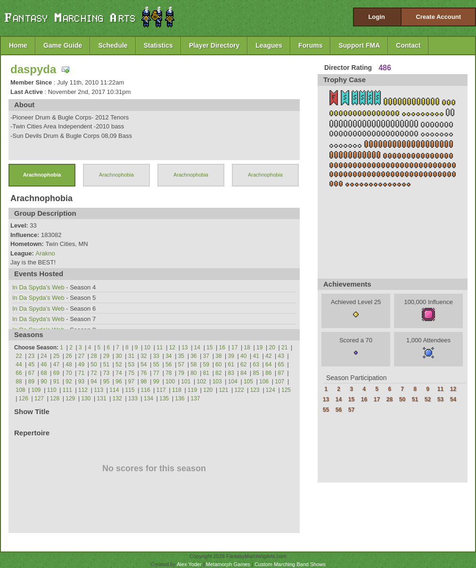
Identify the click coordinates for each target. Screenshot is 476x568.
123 (255, 390)
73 (106, 373)
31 (131, 356)
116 (145, 390)
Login (376, 16)
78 (168, 373)
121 (223, 390)
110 (52, 390)
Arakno (45, 253)
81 (206, 373)
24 (44, 356)
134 (148, 398)
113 (98, 390)
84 (243, 373)
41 (256, 356)
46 (44, 364)
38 (218, 356)
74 (118, 373)
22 (19, 356)
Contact (408, 45)
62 (243, 364)
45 (31, 364)
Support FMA (359, 45)
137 (195, 398)
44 (19, 364)
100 (170, 381)
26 (69, 356)
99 (156, 381)
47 (56, 364)
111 (67, 390)
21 (284, 347)
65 (281, 364)
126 (23, 398)
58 (193, 364)
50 (93, 364)
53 (131, 364)
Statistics (158, 45)
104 (233, 381)
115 (129, 390)
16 (222, 347)
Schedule (112, 45)
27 (81, 356)
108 (20, 390)
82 (218, 373)
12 (172, 347)
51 (106, 364)
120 (208, 390)
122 (239, 390)
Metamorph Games (228, 564)
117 (161, 390)
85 (256, 373)
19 (259, 347)
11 (159, 347)
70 (69, 373)
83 (231, 373)
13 (184, 347)
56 (168, 364)
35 (181, 356)
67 (31, 373)
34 (168, 356)
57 (181, 364)
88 (19, 381)
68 (44, 373)
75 (131, 373)
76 (143, 373)
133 (133, 398)
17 (234, 347)
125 (286, 390)
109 (36, 390)
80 (193, 373)
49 (81, 364)
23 (31, 356)
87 (281, 373)
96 (118, 381)
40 (243, 356)
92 (69, 381)
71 (81, 373)
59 (206, 364)
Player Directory (214, 45)
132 (117, 398)
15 (209, 347)
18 (247, 347)
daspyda (33, 69)
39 (231, 356)
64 (268, 364)
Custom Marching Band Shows (290, 564)
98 (143, 381)
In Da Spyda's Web (38, 287)
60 (218, 364)
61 (231, 364)
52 (118, 364)
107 (279, 381)
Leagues (268, 45)
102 (201, 381)
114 (114, 390)
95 (106, 381)
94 (93, 381)
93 (81, 381)
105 (248, 381)
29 (106, 356)
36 (193, 356)
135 (164, 398)
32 (143, 356)
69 (56, 373)
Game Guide (62, 45)
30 (118, 356)
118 (176, 390)
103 (217, 381)
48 (69, 364)
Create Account (438, 16)
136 (179, 398)
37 (206, 356)
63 (256, 364)
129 (70, 398)
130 (85, 398)
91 (56, 381)
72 (93, 373)
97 (131, 381)
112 (83, 390)
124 (270, 390)
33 (156, 356)
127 (39, 398)
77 (156, 373)
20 (272, 347)
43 (281, 356)
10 (147, 347)
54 (143, 364)
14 (197, 347)
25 (56, 356)
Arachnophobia (42, 175)
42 (268, 356)
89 (31, 381)
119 (192, 390)
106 (264, 381)
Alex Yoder (189, 564)
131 (102, 398)
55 (156, 364)
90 (44, 381)
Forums (310, 45)
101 (185, 381)
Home (18, 45)
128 (54, 398)
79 (181, 373)
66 (19, 373)
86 (268, 373)
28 (93, 356)
